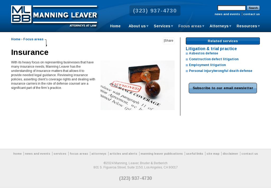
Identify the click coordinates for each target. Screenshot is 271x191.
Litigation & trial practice (211, 48)
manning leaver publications (162, 153)
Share (169, 40)
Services (162, 26)
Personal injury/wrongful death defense (220, 71)
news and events (227, 14)
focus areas (79, 153)
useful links (194, 153)
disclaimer (230, 153)
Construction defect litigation (213, 59)
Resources (247, 26)
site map (212, 153)
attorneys (98, 153)
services (59, 153)
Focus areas (190, 26)
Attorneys (219, 26)
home (17, 153)
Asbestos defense (203, 53)
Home (115, 26)
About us (137, 26)
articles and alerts (123, 153)
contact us (251, 14)
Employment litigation (207, 65)
